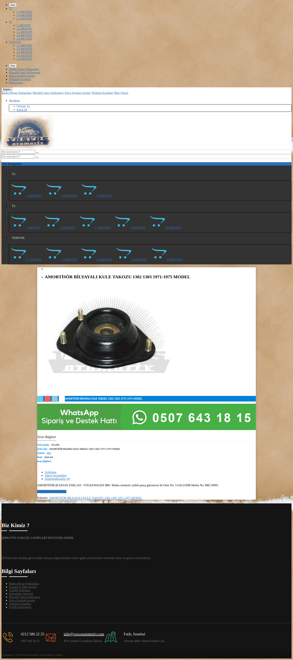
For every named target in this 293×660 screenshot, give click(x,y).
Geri (12, 5)
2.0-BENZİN (24, 18)
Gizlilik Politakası (20, 590)
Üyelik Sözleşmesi (20, 607)
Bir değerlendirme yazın (51, 491)
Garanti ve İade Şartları (23, 587)
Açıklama (50, 472)
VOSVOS (15, 42)
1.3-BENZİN (24, 11)
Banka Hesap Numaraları (24, 69)
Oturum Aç (23, 106)
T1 (10, 8)
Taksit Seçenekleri (56, 475)
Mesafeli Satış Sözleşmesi (24, 72)
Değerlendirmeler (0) (57, 478)
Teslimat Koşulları (20, 79)
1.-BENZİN (23, 25)
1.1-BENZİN (24, 45)
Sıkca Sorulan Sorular (22, 75)
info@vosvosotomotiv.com (84, 634)
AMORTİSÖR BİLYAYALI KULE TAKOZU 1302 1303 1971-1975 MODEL (95, 497)
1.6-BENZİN (24, 15)
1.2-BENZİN (24, 28)
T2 (10, 22)
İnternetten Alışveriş (21, 593)
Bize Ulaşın (16, 82)
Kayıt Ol (22, 109)
